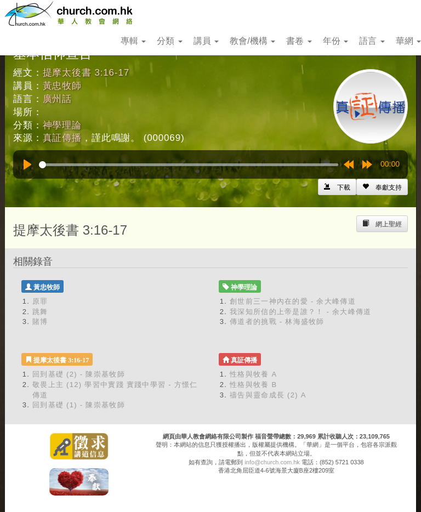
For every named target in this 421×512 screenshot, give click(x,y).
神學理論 (62, 125)
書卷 (298, 40)
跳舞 (40, 312)
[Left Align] (382, 187)
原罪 (40, 301)
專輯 (133, 40)
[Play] (27, 164)
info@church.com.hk (271, 462)
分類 (169, 40)
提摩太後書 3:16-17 (86, 72)
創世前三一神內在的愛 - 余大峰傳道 (293, 301)
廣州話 (57, 99)
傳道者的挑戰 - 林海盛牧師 (277, 321)
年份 (335, 40)
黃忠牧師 (62, 86)
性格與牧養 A (253, 374)
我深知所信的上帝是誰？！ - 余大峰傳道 (301, 312)
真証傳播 (62, 138)
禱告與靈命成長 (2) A (268, 395)
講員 (206, 40)
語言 (371, 40)
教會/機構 (252, 40)
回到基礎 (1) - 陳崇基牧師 (78, 405)
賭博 (40, 321)
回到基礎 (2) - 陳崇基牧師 (78, 374)
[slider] (188, 165)
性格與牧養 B (253, 384)
